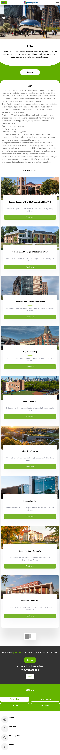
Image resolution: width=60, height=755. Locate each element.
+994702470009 (30, 669)
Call (30, 676)
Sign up (29, 72)
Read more (30, 217)
